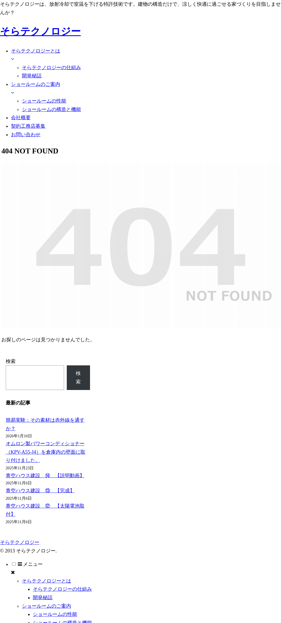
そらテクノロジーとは (46, 581)
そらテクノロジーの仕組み (62, 589)
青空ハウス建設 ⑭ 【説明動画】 (45, 475)
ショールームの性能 (55, 614)
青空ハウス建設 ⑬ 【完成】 (40, 490)
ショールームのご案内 (46, 606)
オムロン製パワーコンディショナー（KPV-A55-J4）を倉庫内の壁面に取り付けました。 (45, 452)
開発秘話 (43, 597)
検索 (11, 361)
